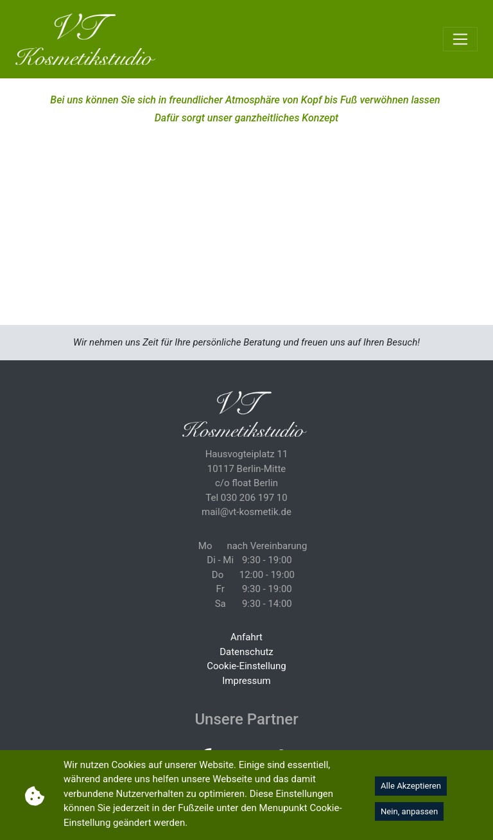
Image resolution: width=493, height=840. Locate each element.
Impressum (246, 681)
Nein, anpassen (409, 811)
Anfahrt (246, 637)
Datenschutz (246, 652)
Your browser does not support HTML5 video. (246, 201)
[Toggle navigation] (460, 39)
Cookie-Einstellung (246, 666)
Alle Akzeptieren (411, 786)
